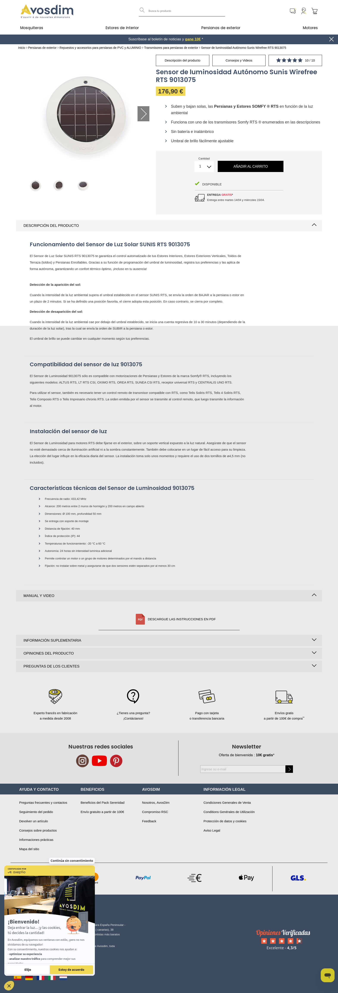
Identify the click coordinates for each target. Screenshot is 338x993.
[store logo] (47, 11)
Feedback (149, 821)
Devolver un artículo (33, 821)
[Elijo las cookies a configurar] (28, 969)
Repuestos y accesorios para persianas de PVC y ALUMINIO (100, 47)
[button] (9, 985)
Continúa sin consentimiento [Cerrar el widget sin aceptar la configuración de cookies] (72, 825)
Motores (310, 27)
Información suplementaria (52, 640)
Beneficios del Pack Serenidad (102, 802)
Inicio (21, 47)
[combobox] (182, 11)
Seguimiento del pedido (36, 812)
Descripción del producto (51, 226)
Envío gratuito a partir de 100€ (102, 812)
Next (143, 113)
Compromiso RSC (155, 812)
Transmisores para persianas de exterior (171, 47)
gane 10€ (193, 39)
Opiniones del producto (48, 653)
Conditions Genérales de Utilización (229, 812)
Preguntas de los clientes (51, 666)
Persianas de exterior (220, 27)
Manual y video (38, 596)
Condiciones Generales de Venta (227, 802)
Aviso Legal (211, 830)
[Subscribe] (289, 769)
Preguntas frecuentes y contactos (43, 802)
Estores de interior (122, 27)
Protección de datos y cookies (224, 821)
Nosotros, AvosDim (155, 802)
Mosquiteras (31, 27)
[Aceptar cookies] (71, 969)
